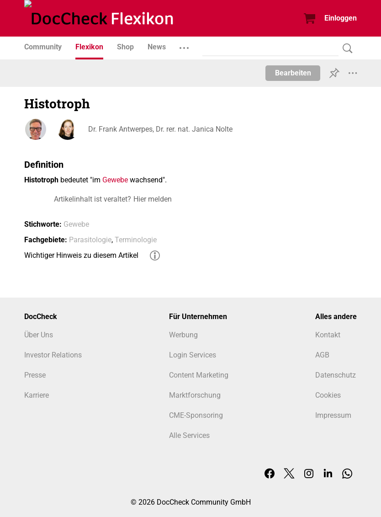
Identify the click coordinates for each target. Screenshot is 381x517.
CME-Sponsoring (196, 415)
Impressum (333, 415)
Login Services (192, 355)
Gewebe (115, 180)
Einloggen (340, 18)
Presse (35, 375)
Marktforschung (195, 395)
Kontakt (327, 334)
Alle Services (189, 435)
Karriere (36, 395)
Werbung (183, 334)
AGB (322, 355)
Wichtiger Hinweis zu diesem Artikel (81, 255)
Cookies (328, 395)
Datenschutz (335, 375)
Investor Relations (53, 355)
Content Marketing (198, 375)
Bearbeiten (293, 73)
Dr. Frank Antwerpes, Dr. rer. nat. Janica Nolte (160, 129)
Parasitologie (90, 239)
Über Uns (38, 334)
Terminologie (136, 239)
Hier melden (152, 199)
